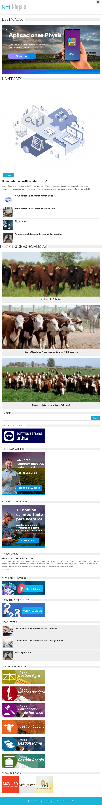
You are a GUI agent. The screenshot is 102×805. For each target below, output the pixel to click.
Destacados (13, 19)
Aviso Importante (23, 653)
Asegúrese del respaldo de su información (38, 234)
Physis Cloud (21, 221)
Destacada (8, 175)
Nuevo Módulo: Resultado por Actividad (51, 405)
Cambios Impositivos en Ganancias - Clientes (36, 628)
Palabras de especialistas (23, 247)
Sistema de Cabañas (51, 299)
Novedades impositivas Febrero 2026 (35, 208)
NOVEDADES (12, 79)
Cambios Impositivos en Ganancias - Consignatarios (39, 641)
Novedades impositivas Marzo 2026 (24, 181)
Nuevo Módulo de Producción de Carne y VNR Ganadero (51, 352)
